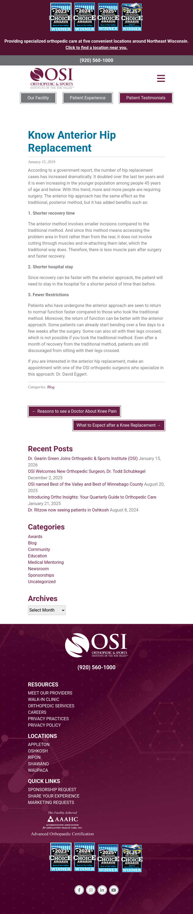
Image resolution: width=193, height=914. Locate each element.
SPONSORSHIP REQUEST (52, 789)
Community (39, 549)
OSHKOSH (38, 751)
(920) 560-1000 (96, 60)
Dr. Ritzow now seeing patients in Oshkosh (68, 510)
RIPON (34, 757)
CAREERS (37, 712)
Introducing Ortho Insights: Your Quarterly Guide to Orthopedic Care (92, 497)
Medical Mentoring (46, 562)
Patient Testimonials (145, 97)
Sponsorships (41, 575)
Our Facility (38, 97)
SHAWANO (38, 763)
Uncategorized (42, 581)
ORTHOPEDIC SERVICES (51, 705)
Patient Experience (87, 97)
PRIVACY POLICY (44, 725)
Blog (51, 387)
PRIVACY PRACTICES (48, 718)
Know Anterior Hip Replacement (72, 141)
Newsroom (38, 568)
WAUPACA (38, 770)
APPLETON (38, 744)
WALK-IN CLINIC (43, 699)
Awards (35, 536)
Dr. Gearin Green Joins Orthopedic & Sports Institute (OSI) (83, 458)
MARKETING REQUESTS (51, 802)
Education (37, 555)
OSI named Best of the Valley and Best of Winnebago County (85, 484)
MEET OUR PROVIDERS (50, 693)
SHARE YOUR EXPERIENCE (54, 796)
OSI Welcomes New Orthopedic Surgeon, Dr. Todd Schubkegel (86, 471)
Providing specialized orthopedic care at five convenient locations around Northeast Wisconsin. (97, 44)
